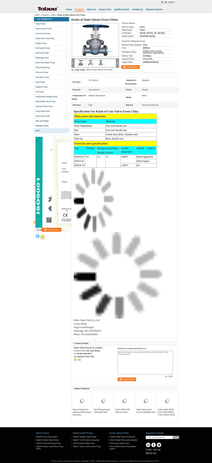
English (171, 2)
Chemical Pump (41, 72)
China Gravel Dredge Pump (84, 443)
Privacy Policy (56, 461)
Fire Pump (39, 92)
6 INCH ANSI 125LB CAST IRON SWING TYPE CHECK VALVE (166, 412)
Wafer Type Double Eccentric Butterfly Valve (145, 411)
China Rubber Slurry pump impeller (123, 440)
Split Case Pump (42, 53)
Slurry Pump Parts (42, 116)
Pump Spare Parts (42, 111)
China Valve (68, 461)
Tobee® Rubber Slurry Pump (47, 440)
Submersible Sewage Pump (46, 97)
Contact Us (137, 9)
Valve (53, 15)
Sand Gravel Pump (42, 34)
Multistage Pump (42, 58)
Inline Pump (40, 82)
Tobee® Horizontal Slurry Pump (48, 443)
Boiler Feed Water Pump (45, 63)
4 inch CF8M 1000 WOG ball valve (122, 411)
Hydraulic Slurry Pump (44, 106)
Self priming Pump (42, 68)
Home (69, 9)
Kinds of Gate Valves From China (99, 70)
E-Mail (149, 449)
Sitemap (156, 449)
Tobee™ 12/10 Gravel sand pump (86, 440)
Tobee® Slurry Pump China (47, 437)
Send (176, 437)
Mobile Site (151, 453)
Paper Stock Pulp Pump (44, 38)
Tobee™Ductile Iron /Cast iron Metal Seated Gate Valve (82, 412)
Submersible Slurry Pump (45, 101)
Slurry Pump (40, 24)
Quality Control (121, 9)
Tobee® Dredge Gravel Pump (84, 437)
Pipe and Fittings (42, 121)
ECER (156, 461)
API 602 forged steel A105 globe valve (102, 411)
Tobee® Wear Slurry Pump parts (122, 437)
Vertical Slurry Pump (43, 29)
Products (79, 9)
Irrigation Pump (41, 87)
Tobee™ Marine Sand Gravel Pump (87, 446)
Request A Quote (154, 9)
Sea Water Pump (42, 77)
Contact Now (132, 67)
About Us (91, 9)
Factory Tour (105, 9)
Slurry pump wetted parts (119, 443)
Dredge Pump (40, 43)
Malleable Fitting (41, 126)
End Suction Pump (42, 48)
